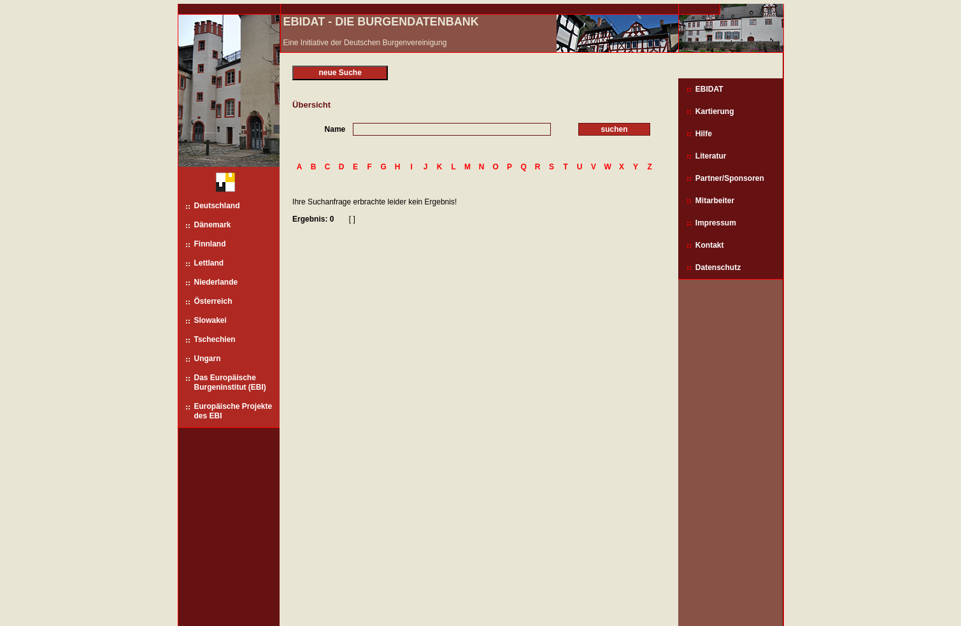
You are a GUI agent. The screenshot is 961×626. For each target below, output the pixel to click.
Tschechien (215, 339)
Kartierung (714, 111)
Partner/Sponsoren (729, 178)
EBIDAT (709, 89)
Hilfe (703, 133)
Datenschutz (718, 267)
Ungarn (207, 358)
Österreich (213, 301)
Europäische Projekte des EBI (233, 411)
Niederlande (216, 282)
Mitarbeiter (714, 200)
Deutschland (217, 205)
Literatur (711, 156)
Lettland (209, 263)
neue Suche (339, 72)
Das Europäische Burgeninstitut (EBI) (230, 382)
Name (335, 129)
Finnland (210, 243)
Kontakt (709, 245)
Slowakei (210, 320)
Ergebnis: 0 (313, 219)
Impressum (715, 222)
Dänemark (212, 224)
